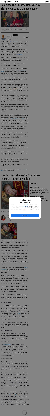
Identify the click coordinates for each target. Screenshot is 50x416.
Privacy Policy (25, 206)
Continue (24, 215)
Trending (46, 1)
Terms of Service (27, 204)
